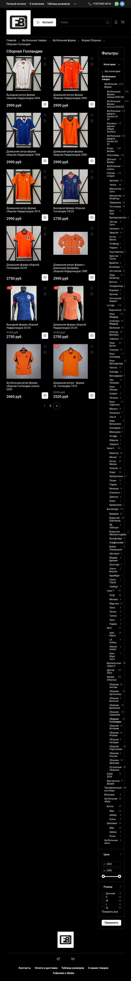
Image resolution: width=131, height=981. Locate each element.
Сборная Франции (114, 761)
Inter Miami (112, 634)
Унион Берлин (113, 570)
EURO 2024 (110, 775)
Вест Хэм (111, 212)
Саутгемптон (116, 252)
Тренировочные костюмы (113, 789)
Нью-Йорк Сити (112, 656)
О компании (36, 3)
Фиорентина (116, 476)
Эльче (112, 417)
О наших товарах (98, 968)
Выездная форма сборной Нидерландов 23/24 (22, 326)
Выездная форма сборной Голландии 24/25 (69, 210)
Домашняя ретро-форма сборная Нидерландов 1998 (23, 153)
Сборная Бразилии (114, 706)
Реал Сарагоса (114, 403)
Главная (11, 40)
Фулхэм (113, 294)
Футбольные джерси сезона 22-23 (113, 140)
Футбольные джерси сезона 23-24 (113, 115)
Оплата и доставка (46, 968)
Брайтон (113, 263)
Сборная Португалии (115, 748)
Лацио (112, 480)
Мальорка (114, 432)
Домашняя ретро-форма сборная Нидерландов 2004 (70, 96)
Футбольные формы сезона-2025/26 (115, 94)
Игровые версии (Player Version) (111, 127)
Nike (111, 811)
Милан (113, 457)
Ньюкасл (114, 228)
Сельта (113, 367)
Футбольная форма (64, 40)
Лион (112, 607)
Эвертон (113, 232)
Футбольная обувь (110, 800)
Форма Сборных (91, 40)
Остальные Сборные (115, 768)
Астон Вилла (112, 238)
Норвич (113, 247)
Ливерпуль (115, 202)
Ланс (112, 620)
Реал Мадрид (113, 315)
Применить (111, 922)
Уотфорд (114, 243)
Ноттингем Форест (115, 300)
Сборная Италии (114, 734)
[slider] (103, 876)
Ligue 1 (110, 590)
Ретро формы (111, 150)
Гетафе (113, 436)
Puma (112, 819)
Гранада (113, 371)
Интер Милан (113, 462)
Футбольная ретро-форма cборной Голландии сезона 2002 (22, 386)
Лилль (112, 611)
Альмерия (114, 428)
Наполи (113, 468)
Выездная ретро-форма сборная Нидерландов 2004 (23, 96)
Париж (113, 624)
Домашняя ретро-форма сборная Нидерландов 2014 (23, 210)
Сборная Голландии (115, 720)
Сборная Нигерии (114, 741)
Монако (113, 599)
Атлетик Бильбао (114, 333)
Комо (112, 501)
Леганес (113, 398)
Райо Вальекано (115, 422)
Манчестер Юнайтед (115, 197)
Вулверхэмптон (117, 217)
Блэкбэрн (114, 267)
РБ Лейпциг (114, 526)
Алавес (113, 393)
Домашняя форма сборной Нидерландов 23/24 (69, 326)
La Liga (110, 305)
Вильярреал (115, 376)
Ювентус (114, 453)
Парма (113, 484)
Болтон (113, 282)
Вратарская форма (113, 782)
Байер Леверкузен (115, 548)
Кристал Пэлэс (113, 257)
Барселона (115, 310)
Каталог (44, 22)
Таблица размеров (58, 3)
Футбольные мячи (111, 841)
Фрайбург (114, 575)
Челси (112, 184)
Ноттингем (115, 271)
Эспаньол (114, 413)
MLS (109, 628)
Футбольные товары (34, 40)
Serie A (110, 448)
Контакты (25, 968)
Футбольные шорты (113, 167)
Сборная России (114, 754)
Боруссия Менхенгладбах (117, 533)
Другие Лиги (111, 671)
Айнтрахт (114, 553)
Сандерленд (116, 286)
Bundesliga (112, 509)
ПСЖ (112, 595)
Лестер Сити (113, 223)
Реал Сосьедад (114, 355)
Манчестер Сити (115, 190)
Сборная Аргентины (115, 692)
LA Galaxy (112, 641)
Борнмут (114, 290)
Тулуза (113, 615)
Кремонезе (115, 505)
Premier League (111, 174)
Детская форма (111, 161)
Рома (112, 472)
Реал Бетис (112, 344)
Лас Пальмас (114, 381)
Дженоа (113, 497)
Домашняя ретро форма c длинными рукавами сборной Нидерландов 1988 (70, 268)
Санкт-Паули (112, 581)
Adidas (112, 815)
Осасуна (113, 349)
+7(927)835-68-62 (99, 4)
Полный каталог (16, 3)
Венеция (114, 488)
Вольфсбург (115, 538)
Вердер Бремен (113, 559)
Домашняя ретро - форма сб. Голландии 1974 (68, 384)
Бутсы (110, 806)
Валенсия (114, 327)
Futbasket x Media (63, 973)
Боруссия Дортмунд (114, 519)
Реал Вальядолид (116, 362)
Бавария (114, 514)
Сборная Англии (114, 686)
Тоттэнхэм (115, 206)
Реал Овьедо (113, 388)
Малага (113, 409)
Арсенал (114, 180)
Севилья (114, 338)
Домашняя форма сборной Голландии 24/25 (22, 266)
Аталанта (114, 492)
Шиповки (112, 823)
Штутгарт (114, 564)
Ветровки (109, 794)
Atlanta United (113, 648)
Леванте (113, 444)
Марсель (114, 603)
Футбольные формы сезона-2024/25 (115, 104)
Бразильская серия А (114, 664)
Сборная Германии (114, 713)
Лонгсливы (113, 155)
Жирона (113, 440)
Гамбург (113, 586)
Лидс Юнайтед (114, 276)
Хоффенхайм (116, 542)
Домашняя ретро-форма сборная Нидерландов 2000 (70, 153)
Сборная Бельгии (114, 699)
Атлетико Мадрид (114, 322)
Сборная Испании (114, 727)
